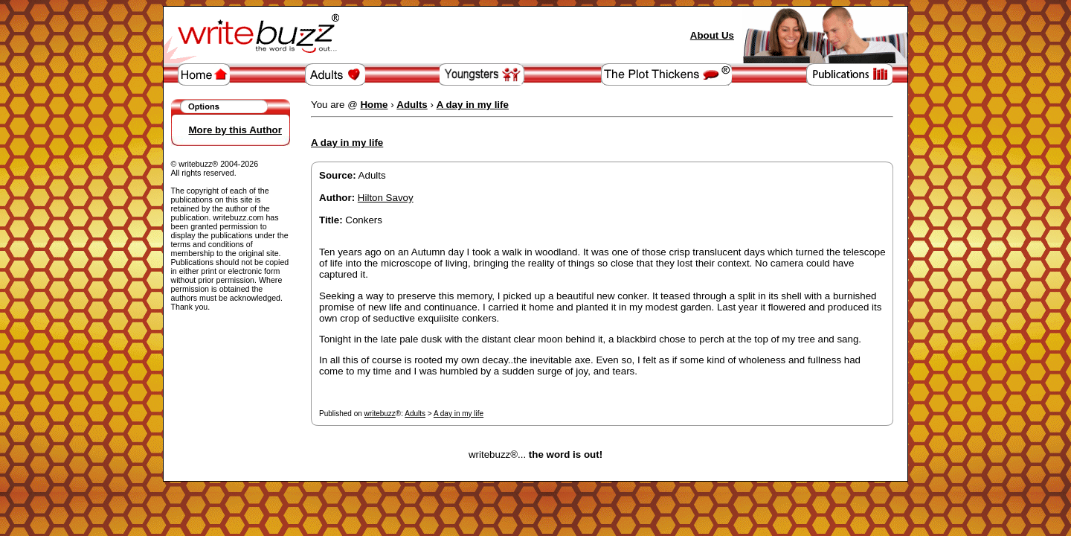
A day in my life (458, 413)
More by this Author (235, 129)
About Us (712, 35)
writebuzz (380, 413)
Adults (415, 413)
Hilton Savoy (386, 197)
